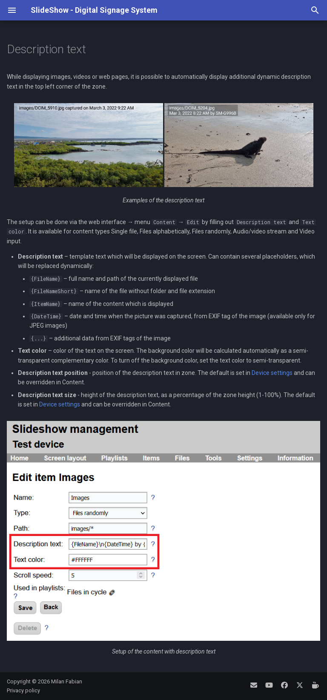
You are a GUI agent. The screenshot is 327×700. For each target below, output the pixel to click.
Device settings (272, 372)
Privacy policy (23, 690)
